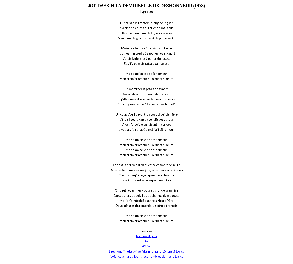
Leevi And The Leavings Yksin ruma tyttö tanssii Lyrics (146, 251)
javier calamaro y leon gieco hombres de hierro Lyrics (146, 256)
